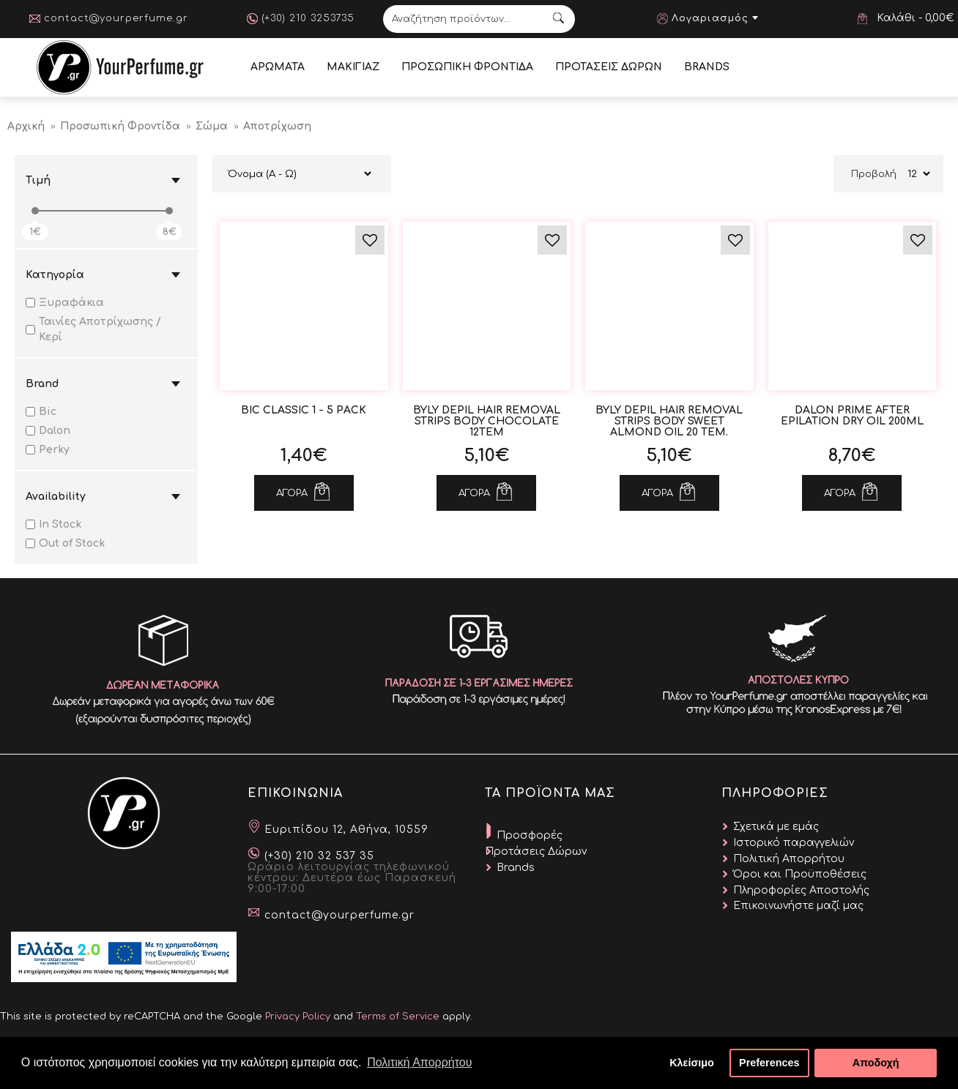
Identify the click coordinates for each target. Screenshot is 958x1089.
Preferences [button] (769, 1063)
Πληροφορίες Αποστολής (801, 890)
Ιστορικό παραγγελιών (793, 842)
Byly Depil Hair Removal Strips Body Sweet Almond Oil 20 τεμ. (669, 421)
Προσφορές (529, 835)
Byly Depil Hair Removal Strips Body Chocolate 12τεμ (486, 421)
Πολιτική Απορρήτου (788, 858)
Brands (516, 867)
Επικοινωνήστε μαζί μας (798, 905)
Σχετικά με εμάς (776, 826)
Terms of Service (397, 1016)
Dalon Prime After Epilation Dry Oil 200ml (852, 416)
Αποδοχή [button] (876, 1063)
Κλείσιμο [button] (691, 1063)
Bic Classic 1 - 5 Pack (303, 410)
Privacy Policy (297, 1016)
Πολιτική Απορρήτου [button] (419, 1062)
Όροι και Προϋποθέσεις (799, 874)
